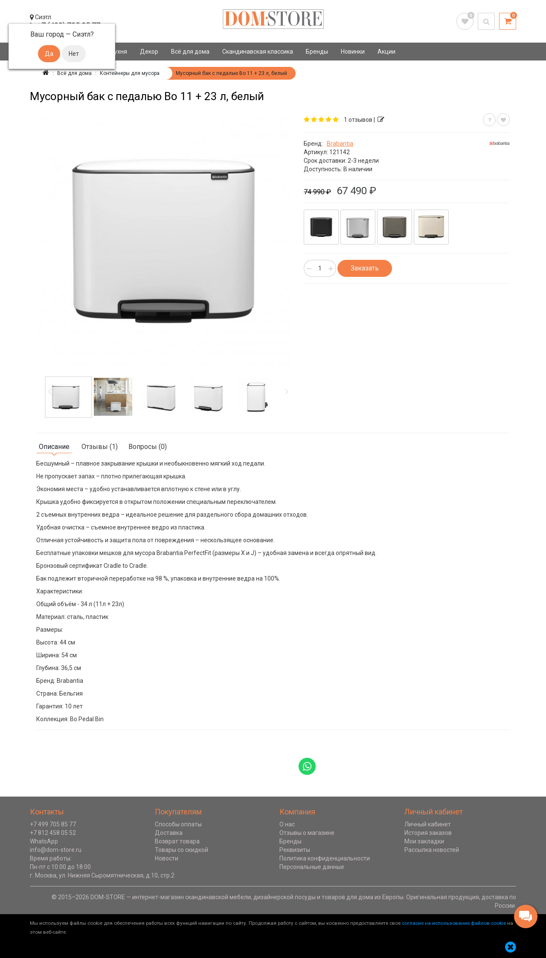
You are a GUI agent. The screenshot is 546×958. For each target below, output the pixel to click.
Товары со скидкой (181, 849)
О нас (287, 824)
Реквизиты (294, 849)
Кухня (118, 51)
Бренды (317, 51)
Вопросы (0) (147, 447)
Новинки (353, 51)
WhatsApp (44, 841)
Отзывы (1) (99, 447)
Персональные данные (311, 866)
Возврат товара (177, 841)
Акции (386, 51)
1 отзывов (358, 119)
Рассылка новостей (431, 849)
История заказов (428, 832)
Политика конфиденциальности (324, 858)
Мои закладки (424, 841)
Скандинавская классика (257, 51)
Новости (166, 858)
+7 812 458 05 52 (53, 832)
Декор (149, 51)
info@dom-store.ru (55, 849)
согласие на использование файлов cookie (454, 923)
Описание (54, 447)
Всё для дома (190, 51)
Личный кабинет (427, 824)
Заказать (365, 268)
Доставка (169, 832)
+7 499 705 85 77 (53, 824)
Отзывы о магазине (306, 832)
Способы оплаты (178, 824)
